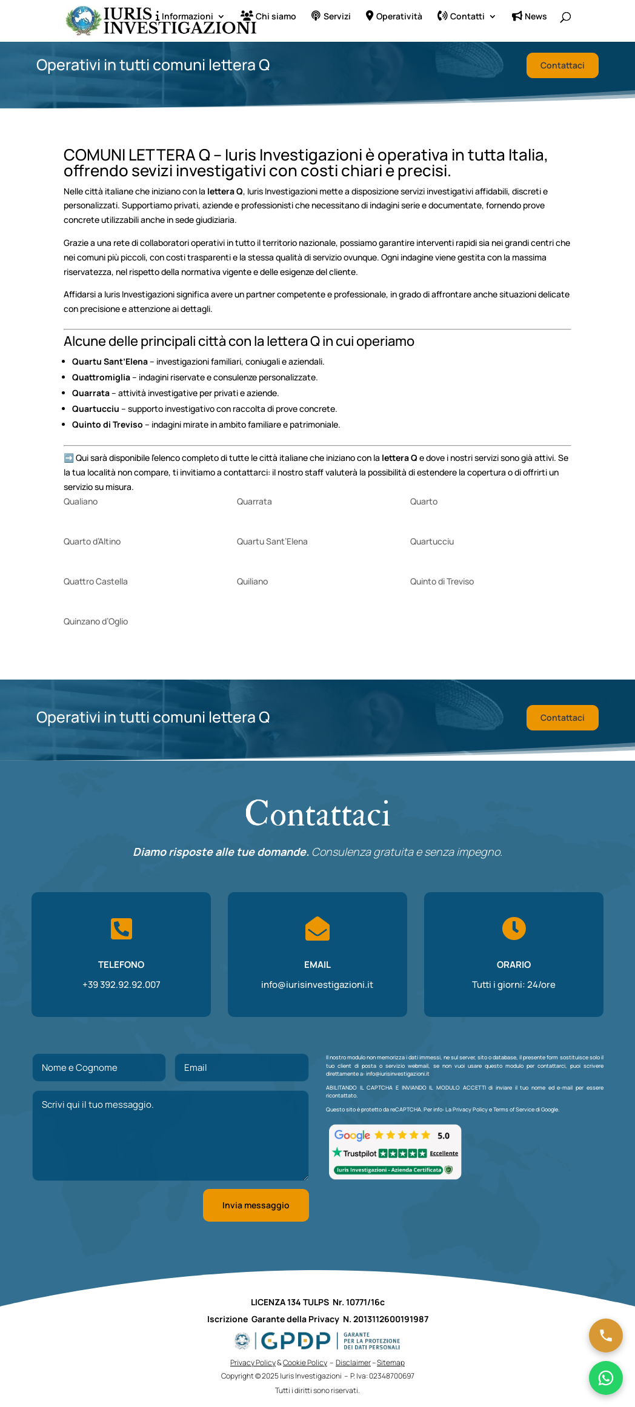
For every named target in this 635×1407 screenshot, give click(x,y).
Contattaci (562, 65)
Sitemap (391, 1362)
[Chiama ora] (606, 1335)
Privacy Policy (470, 1109)
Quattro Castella (96, 581)
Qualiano (81, 501)
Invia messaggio (256, 1205)
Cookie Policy (305, 1362)
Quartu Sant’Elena (272, 541)
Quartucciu (432, 541)
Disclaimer (353, 1362)
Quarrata (254, 501)
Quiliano (252, 581)
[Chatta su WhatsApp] (606, 1378)
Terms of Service (513, 1109)
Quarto (423, 501)
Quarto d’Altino (92, 541)
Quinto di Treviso (442, 581)
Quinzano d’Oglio (96, 621)
